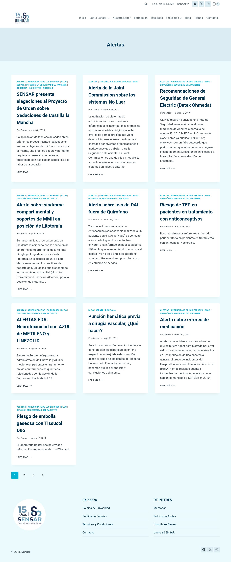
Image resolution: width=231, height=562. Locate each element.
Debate (21, 85)
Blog (188, 17)
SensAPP (183, 4)
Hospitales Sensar (165, 524)
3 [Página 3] (33, 475)
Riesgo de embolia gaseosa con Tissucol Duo (39, 423)
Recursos (157, 17)
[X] (201, 4)
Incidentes (35, 88)
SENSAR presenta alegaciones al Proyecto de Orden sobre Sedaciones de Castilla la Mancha (43, 108)
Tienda (198, 17)
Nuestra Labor (122, 17)
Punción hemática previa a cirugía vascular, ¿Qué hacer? (114, 323)
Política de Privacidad (96, 508)
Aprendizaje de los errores (44, 82)
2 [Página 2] (24, 475)
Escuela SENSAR (163, 4)
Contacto (212, 17)
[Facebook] (195, 4)
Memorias (160, 508)
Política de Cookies (95, 516)
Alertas (21, 82)
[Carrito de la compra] (216, 4)
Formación (141, 17)
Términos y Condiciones (98, 524)
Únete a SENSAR (164, 532)
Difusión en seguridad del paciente (46, 85)
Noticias (48, 88)
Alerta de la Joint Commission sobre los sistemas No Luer (111, 95)
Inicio (82, 17)
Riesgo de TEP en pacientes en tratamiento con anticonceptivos (186, 212)
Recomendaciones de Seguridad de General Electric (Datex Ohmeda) (185, 98)
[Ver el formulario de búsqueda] (146, 4)
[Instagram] (208, 4)
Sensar (24, 130)
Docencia (22, 88)
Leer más (24, 172)
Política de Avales (165, 516)
